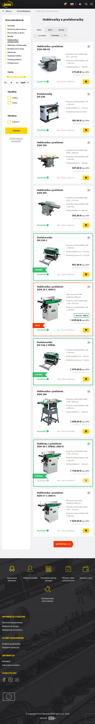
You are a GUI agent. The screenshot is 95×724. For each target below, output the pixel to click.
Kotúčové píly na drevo (16, 29)
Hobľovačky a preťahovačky (13, 41)
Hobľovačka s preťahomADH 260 (50, 393)
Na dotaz (41, 480)
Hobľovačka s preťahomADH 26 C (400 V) (50, 288)
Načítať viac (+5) (63, 544)
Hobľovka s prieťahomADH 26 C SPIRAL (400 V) (50, 445)
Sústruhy (11, 26)
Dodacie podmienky (11, 643)
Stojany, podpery (14, 59)
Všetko (39, 30)
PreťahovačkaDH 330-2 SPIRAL (46, 343)
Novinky (61, 30)
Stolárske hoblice (14, 56)
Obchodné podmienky (12, 622)
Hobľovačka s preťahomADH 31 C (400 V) (50, 494)
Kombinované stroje (15, 49)
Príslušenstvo (13, 63)
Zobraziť (16, 130)
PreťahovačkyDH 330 (44, 95)
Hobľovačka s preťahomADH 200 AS (50, 48)
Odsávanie (11, 52)
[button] (73, 4)
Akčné (50, 30)
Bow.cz (6, 11)
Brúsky (10, 36)
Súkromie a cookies (11, 665)
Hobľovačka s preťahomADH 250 (50, 144)
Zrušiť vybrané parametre (16, 139)
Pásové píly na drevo (15, 33)
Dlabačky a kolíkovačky (17, 45)
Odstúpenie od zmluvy (12, 629)
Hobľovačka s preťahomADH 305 (50, 191)
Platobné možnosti (10, 647)
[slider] (8, 77)
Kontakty (6, 661)
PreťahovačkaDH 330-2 (44, 239)
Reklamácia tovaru (10, 626)
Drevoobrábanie (23, 11)
